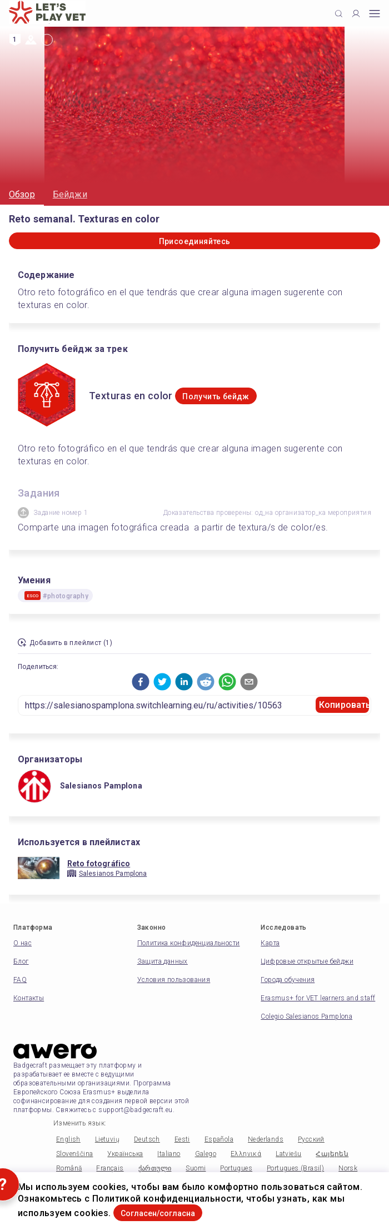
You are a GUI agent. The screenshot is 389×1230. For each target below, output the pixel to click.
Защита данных (162, 961)
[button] (140, 682)
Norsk (347, 1168)
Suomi (196, 1168)
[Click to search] (338, 13)
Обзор (22, 194)
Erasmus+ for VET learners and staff (318, 998)
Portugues (236, 1168)
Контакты (28, 998)
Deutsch (147, 1139)
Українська (125, 1154)
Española (219, 1139)
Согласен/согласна (158, 1213)
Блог (21, 961)
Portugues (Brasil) (295, 1168)
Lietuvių (107, 1139)
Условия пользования (174, 980)
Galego (205, 1154)
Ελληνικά (246, 1154)
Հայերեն (332, 1154)
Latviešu (288, 1154)
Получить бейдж (216, 396)
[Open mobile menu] (374, 13)
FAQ (20, 980)
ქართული (155, 1168)
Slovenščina (74, 1154)
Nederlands (265, 1139)
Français (109, 1168)
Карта (270, 943)
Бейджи (70, 194)
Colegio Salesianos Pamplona (306, 1016)
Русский (311, 1139)
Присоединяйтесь (195, 241)
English (68, 1139)
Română (69, 1168)
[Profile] (356, 13)
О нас (22, 943)
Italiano (168, 1154)
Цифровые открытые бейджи (307, 961)
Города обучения (288, 980)
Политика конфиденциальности (188, 943)
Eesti (182, 1139)
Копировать (344, 705)
